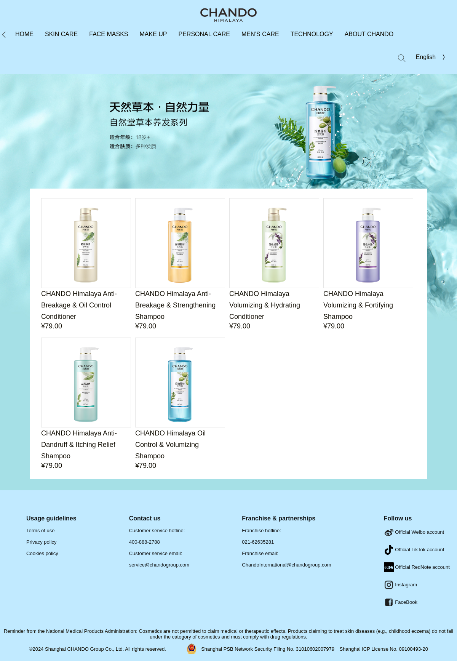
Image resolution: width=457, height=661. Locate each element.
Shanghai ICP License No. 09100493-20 (384, 649)
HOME (24, 34)
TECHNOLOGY (312, 34)
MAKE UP (153, 34)
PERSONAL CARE (204, 34)
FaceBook (400, 602)
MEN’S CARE (260, 34)
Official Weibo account (414, 532)
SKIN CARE (61, 34)
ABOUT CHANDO (369, 34)
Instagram (400, 584)
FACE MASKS (108, 34)
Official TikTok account (414, 549)
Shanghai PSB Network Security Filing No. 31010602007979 (268, 649)
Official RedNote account (417, 567)
